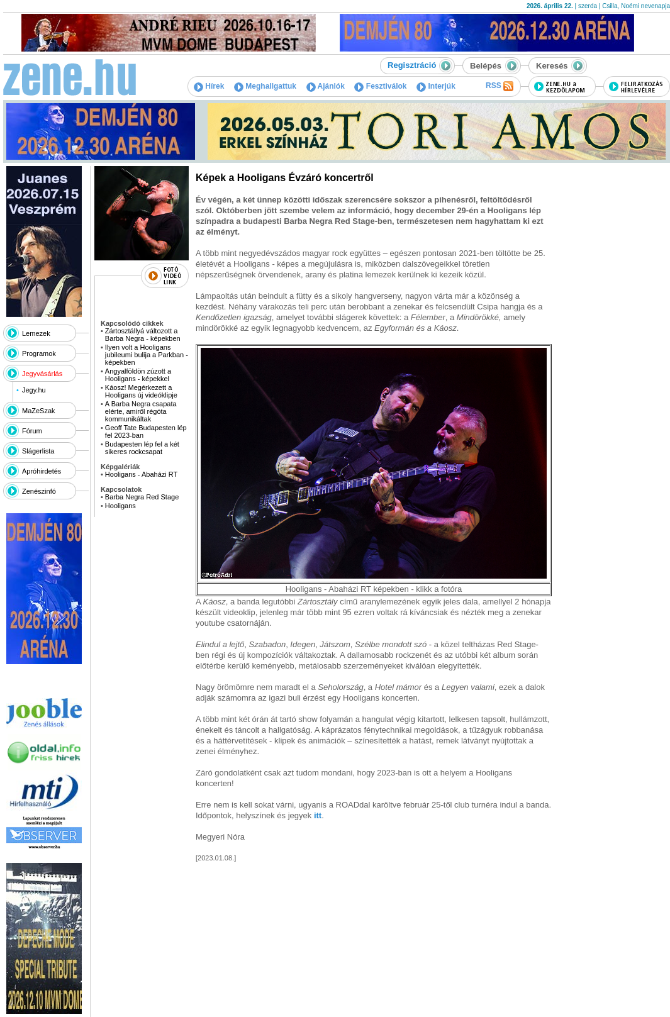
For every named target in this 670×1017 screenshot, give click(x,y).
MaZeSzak (38, 410)
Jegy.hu (34, 390)
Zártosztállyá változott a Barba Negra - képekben (143, 334)
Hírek (209, 86)
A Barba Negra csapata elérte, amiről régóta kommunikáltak (141, 411)
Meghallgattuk (265, 86)
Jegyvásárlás (42, 373)
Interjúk (435, 86)
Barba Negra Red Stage (142, 497)
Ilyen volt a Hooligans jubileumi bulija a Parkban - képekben (146, 354)
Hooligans (120, 505)
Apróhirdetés (41, 471)
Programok (39, 353)
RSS (499, 86)
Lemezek (36, 333)
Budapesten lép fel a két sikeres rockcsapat (142, 447)
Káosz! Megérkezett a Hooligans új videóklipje (141, 391)
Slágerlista (38, 451)
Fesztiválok (380, 86)
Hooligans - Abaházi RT (141, 474)
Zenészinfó (39, 491)
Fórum (32, 431)
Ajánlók (325, 86)
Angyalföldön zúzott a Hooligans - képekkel (138, 374)
